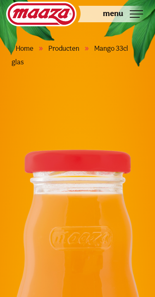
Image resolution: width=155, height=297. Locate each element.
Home (24, 48)
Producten (63, 48)
